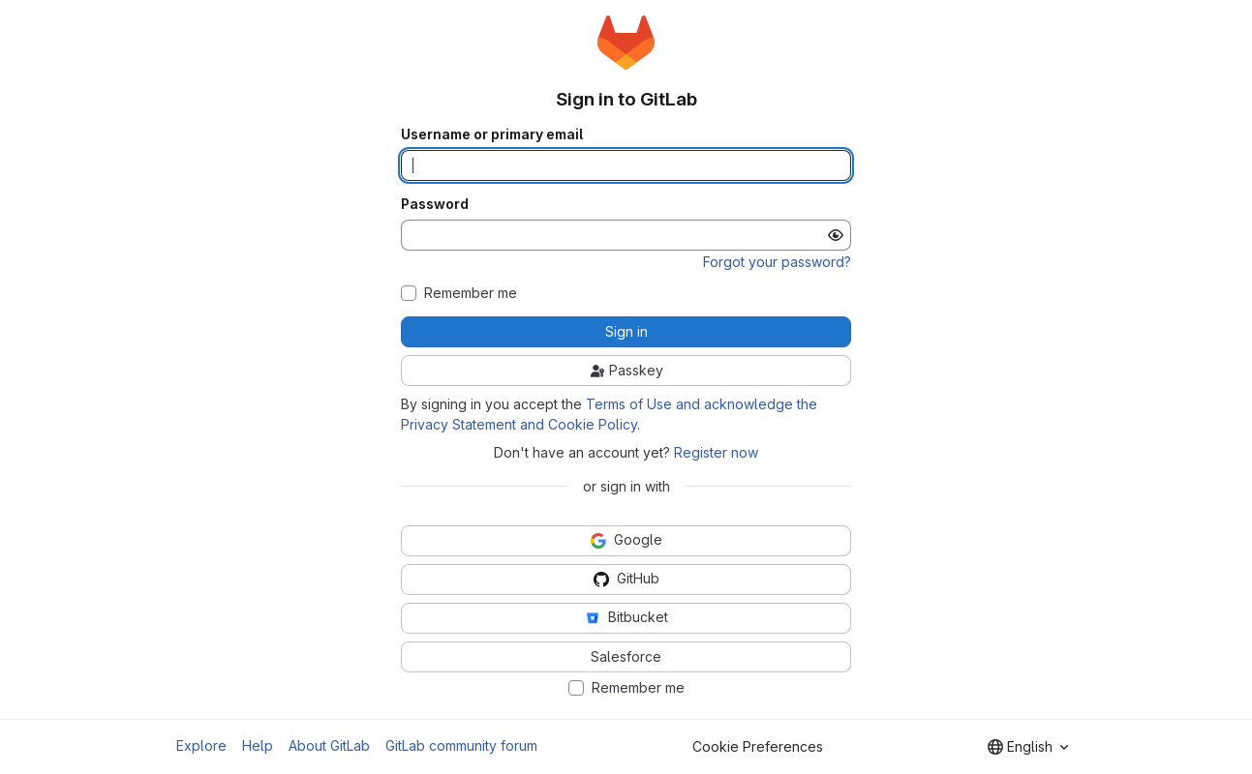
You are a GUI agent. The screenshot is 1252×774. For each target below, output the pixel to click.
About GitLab (329, 745)
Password (435, 204)
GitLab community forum (461, 745)
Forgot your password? (777, 261)
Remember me (470, 293)
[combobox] (1028, 747)
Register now (716, 452)
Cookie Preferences (757, 746)
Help (257, 745)
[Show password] (835, 235)
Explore (201, 745)
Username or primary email (492, 134)
